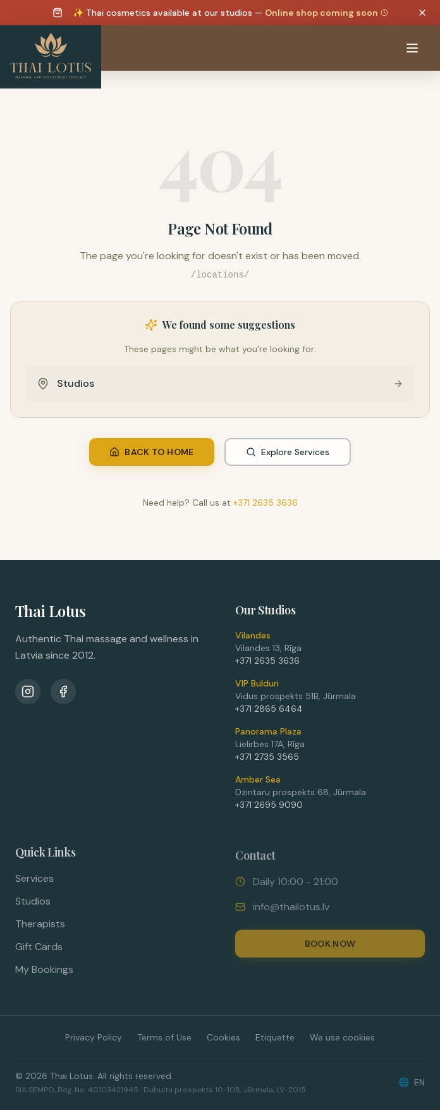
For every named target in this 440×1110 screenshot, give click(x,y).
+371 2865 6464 (269, 713)
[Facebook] (63, 694)
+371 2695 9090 (269, 809)
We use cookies (342, 1037)
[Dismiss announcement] (422, 12)
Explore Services (287, 452)
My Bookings (44, 975)
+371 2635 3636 (265, 502)
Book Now (330, 950)
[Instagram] (27, 694)
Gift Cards (39, 952)
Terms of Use (164, 1037)
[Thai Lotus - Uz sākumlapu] (50, 56)
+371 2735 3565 (267, 761)
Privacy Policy (93, 1037)
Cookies (223, 1037)
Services (34, 884)
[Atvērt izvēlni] (412, 48)
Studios (33, 906)
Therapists (40, 929)
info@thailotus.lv (291, 913)
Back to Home (151, 452)
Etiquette (275, 1037)
